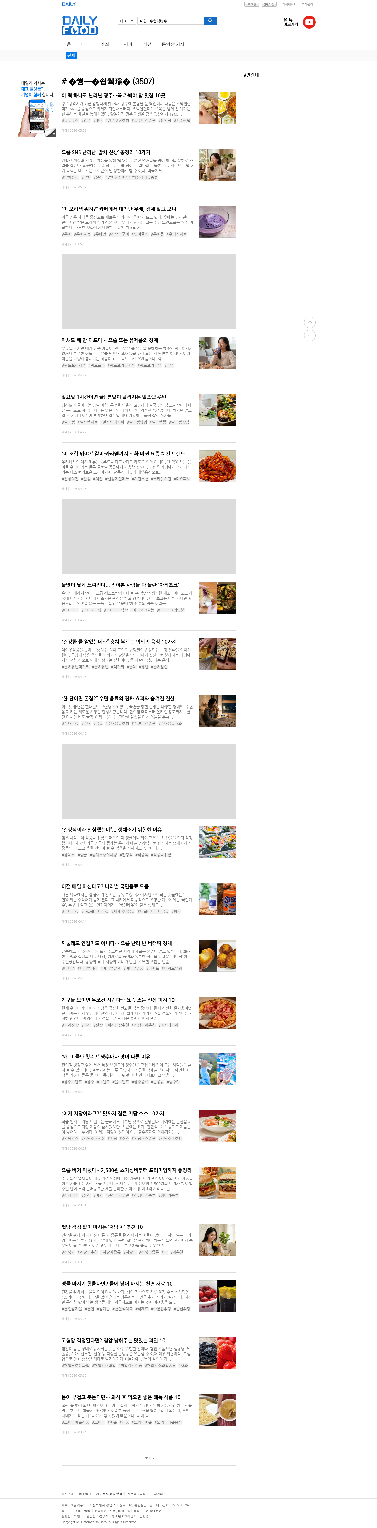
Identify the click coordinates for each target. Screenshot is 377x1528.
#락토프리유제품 (121, 365)
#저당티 (129, 1252)
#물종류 (157, 1082)
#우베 (66, 234)
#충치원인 (159, 667)
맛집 (104, 44)
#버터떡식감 (88, 968)
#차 (165, 1252)
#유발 (143, 667)
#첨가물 (103, 1309)
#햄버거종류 (168, 1195)
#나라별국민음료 (95, 911)
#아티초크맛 (91, 610)
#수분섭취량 (161, 1309)
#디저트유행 (172, 968)
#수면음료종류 (144, 723)
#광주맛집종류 (144, 120)
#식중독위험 (161, 855)
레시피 (125, 44)
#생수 (89, 1082)
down (310, 335)
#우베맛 (99, 234)
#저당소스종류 (144, 1138)
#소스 (124, 1138)
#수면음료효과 (170, 723)
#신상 (98, 177)
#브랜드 (103, 1082)
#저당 (112, 1138)
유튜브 (309, 22)
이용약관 (85, 1494)
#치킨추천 (140, 479)
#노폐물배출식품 (75, 1422)
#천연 (89, 1309)
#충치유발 (100, 667)
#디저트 (152, 968)
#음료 (98, 723)
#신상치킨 (70, 479)
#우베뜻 (157, 234)
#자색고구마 (119, 234)
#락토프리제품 (74, 365)
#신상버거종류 (144, 1195)
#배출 (112, 1422)
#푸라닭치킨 (161, 479)
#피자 (86, 1025)
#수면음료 (70, 723)
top (310, 322)
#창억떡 (164, 120)
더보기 (148, 1458)
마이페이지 (290, 4)
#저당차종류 (110, 1252)
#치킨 (98, 479)
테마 (85, 44)
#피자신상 (70, 1025)
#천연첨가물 (72, 1309)
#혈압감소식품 (130, 1365)
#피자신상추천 (117, 1025)
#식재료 (141, 1309)
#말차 (86, 177)
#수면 (86, 723)
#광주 (86, 120)
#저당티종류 (149, 1252)
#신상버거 (70, 1195)
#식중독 (141, 855)
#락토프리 (96, 365)
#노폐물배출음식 (168, 1422)
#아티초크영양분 (170, 610)
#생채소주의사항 (103, 855)
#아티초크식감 (116, 610)
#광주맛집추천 (117, 120)
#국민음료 (70, 911)
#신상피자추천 (144, 1025)
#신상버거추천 (117, 1195)
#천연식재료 (122, 1309)
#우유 (168, 365)
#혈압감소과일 (104, 1365)
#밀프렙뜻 (158, 422)
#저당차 (68, 1252)
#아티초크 (70, 610)
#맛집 (98, 120)
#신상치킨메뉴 (117, 479)
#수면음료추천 (117, 723)
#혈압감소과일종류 (160, 1365)
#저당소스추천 (170, 1138)
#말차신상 (70, 177)
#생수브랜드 (72, 1082)
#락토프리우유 (149, 365)
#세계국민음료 (123, 911)
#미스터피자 (168, 1025)
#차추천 (176, 1252)
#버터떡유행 (110, 968)
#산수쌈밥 (182, 120)
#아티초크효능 (142, 610)
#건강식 (126, 855)
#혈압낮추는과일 (75, 1365)
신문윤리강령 (136, 1494)
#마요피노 (182, 479)
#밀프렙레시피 (112, 422)
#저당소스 (70, 1138)
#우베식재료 (177, 234)
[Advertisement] (35, 217)
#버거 (98, 1195)
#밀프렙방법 (137, 422)
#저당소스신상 (93, 1138)
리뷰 (147, 44)
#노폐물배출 (142, 1422)
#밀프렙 (68, 422)
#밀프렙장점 (179, 422)
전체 (71, 55)
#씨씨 (176, 911)
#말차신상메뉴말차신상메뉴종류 (131, 177)
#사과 (183, 1365)
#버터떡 (68, 968)
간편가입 (269, 4)
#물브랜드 (120, 1082)
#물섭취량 (182, 1309)
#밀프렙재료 (88, 422)
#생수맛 (173, 1082)
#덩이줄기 (140, 234)
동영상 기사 (173, 44)
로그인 (252, 4)
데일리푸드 (80, 25)
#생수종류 (140, 1082)
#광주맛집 (70, 120)
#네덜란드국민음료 (153, 911)
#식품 (124, 1422)
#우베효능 (82, 234)
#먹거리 (117, 667)
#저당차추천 (88, 1252)
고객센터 (307, 4)
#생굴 (82, 855)
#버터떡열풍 (133, 968)
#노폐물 (98, 1422)
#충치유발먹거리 (75, 667)
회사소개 (68, 1494)
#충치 (131, 667)
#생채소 (68, 855)
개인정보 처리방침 (109, 1494)
